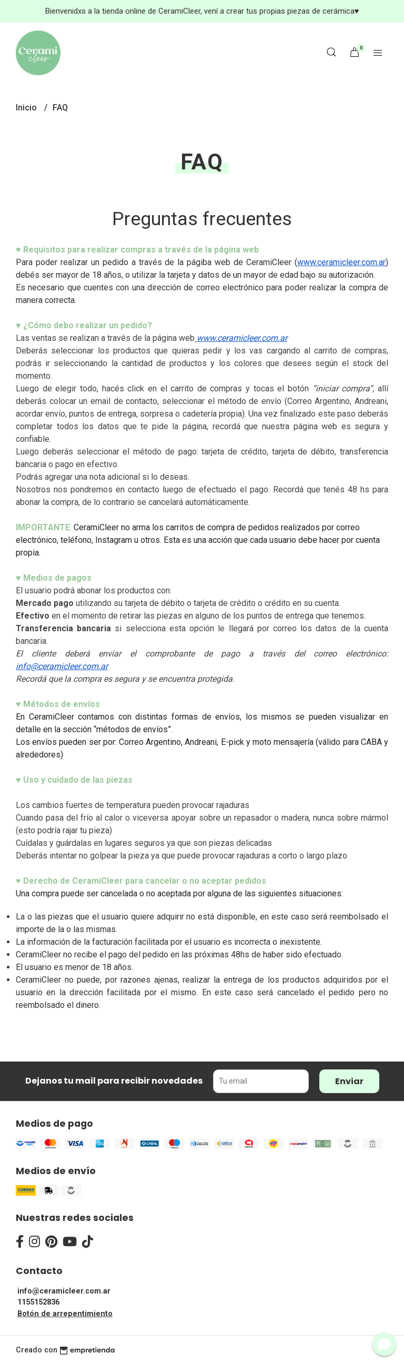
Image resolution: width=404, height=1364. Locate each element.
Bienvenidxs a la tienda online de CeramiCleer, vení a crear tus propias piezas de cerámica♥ (202, 11)
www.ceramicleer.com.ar (341, 262)
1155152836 (38, 1302)
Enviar (349, 1081)
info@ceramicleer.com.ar (63, 1291)
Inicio (27, 108)
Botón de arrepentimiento (65, 1313)
